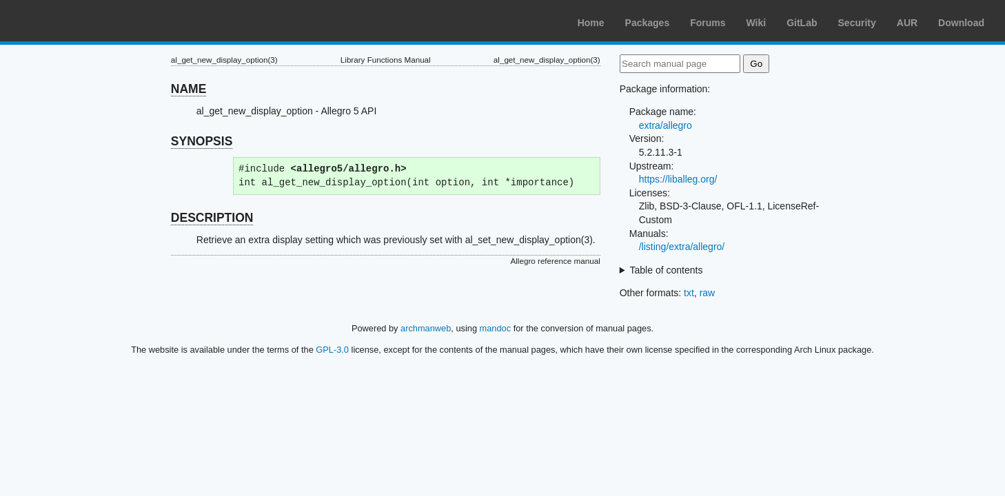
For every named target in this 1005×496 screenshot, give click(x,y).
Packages (647, 22)
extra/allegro (665, 125)
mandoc (495, 328)
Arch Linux (75, 20)
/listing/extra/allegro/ (682, 246)
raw (707, 292)
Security (857, 22)
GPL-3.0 (332, 349)
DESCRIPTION (212, 218)
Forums (707, 22)
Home (591, 22)
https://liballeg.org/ (678, 179)
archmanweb (425, 328)
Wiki (757, 22)
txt (689, 292)
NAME (189, 89)
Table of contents (666, 270)
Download (961, 22)
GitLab (801, 22)
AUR (907, 22)
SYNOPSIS (201, 141)
